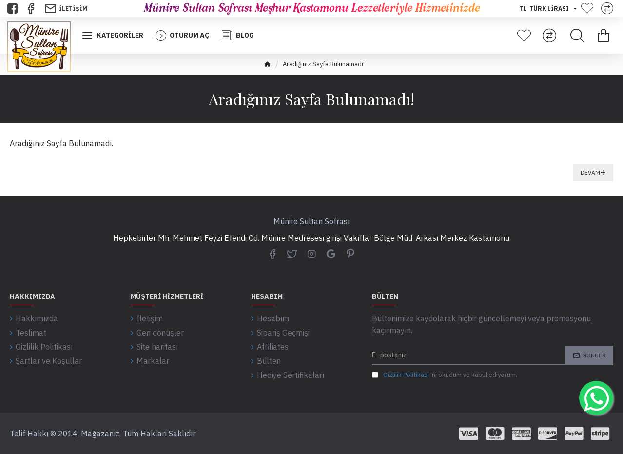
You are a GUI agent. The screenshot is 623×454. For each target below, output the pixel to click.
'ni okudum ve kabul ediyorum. (444, 375)
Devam (590, 172)
